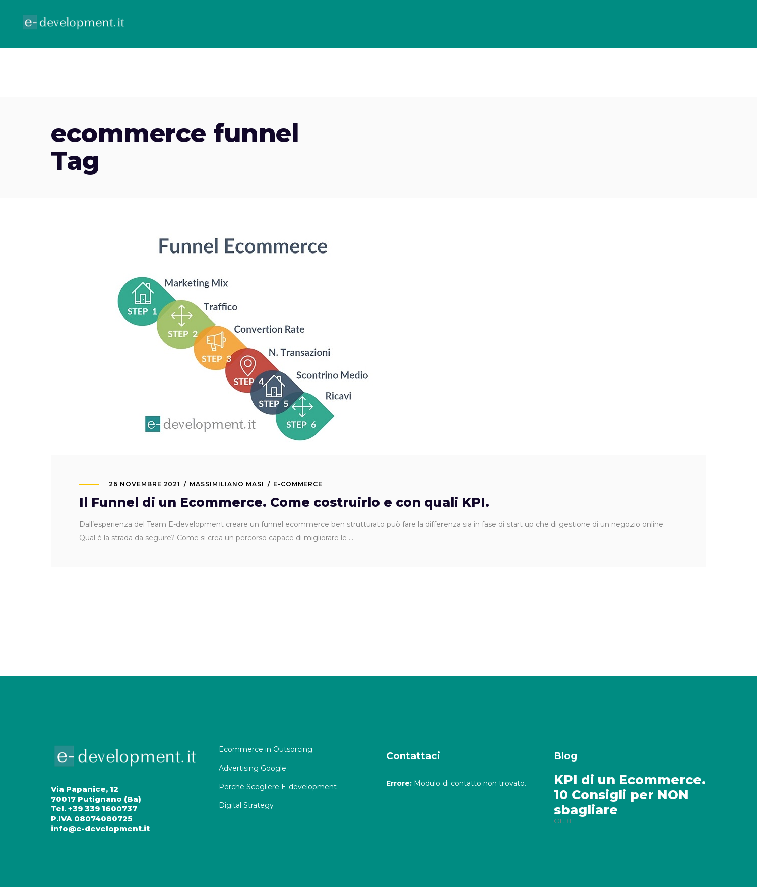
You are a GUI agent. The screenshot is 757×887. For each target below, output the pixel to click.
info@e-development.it (100, 828)
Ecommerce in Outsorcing (265, 749)
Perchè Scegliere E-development (279, 786)
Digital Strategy (246, 805)
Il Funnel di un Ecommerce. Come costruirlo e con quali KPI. (284, 502)
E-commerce (298, 484)
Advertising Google (253, 768)
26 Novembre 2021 (144, 484)
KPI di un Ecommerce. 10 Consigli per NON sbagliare (630, 794)
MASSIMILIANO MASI (227, 484)
